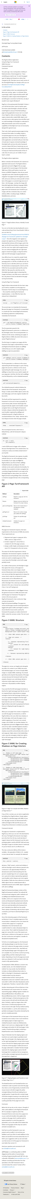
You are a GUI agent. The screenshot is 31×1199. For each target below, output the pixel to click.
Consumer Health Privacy (9, 1192)
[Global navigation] (1, 2)
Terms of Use (21, 1192)
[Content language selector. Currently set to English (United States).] (10, 1180)
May (11, 19)
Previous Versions (15, 1187)
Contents (5, 30)
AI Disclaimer (6, 1187)
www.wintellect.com (20, 1158)
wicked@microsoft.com (9, 1148)
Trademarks (5, 1194)
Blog (22, 1187)
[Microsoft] (15, 2)
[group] (15, 323)
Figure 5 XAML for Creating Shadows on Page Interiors (16, 36)
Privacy (11, 1190)
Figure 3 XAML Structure (9, 34)
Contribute (5, 1190)
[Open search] (24, 2)
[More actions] (27, 19)
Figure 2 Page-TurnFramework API (11, 32)
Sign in (28, 2)
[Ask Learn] (19, 19)
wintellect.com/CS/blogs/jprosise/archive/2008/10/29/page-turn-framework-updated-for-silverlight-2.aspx (15, 237)
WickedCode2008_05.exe (9, 52)
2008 (7, 19)
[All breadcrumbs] (3, 19)
